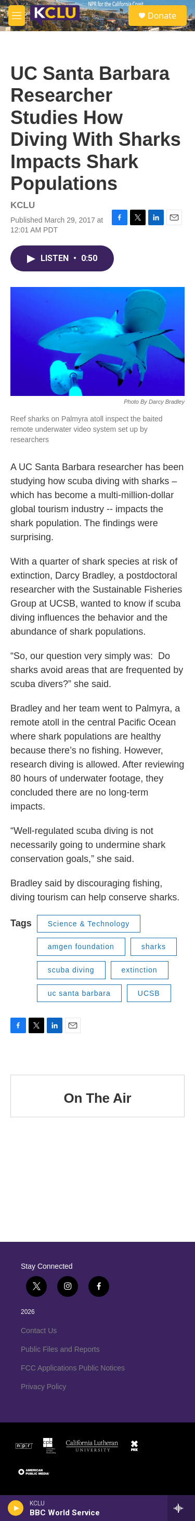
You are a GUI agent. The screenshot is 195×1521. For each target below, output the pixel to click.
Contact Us (39, 1330)
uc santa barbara (79, 993)
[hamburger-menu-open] (16, 15)
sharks (153, 946)
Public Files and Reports (60, 1349)
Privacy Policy (43, 1386)
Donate (162, 15)
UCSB (149, 993)
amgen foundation (81, 946)
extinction (140, 970)
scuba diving (71, 970)
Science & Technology (89, 924)
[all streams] (181, 1508)
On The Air (98, 1098)
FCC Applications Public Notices (73, 1368)
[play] (15, 1508)
